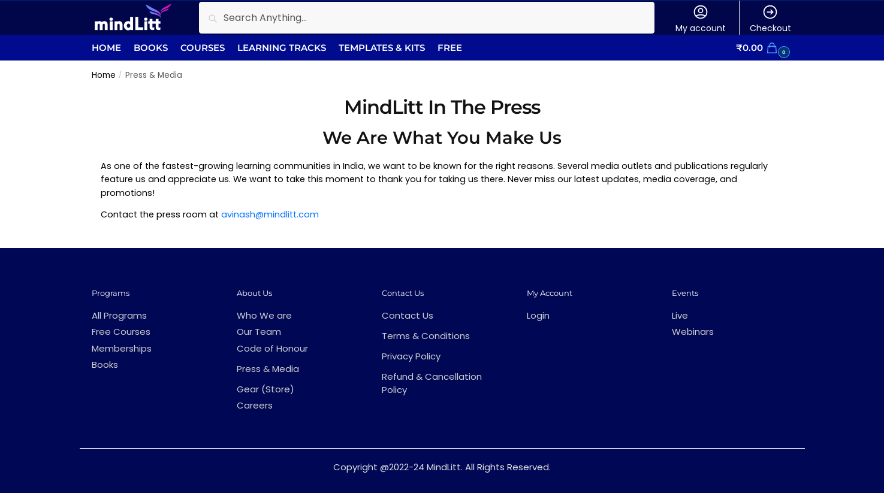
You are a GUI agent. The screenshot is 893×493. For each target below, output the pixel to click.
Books (105, 364)
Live (680, 315)
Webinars (693, 331)
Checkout (770, 19)
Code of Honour (272, 348)
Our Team (259, 331)
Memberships (122, 348)
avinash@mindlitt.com (270, 214)
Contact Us (407, 315)
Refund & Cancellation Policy (432, 383)
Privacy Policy (411, 356)
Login (538, 315)
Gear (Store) (265, 389)
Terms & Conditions (426, 335)
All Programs (119, 315)
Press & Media (268, 368)
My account (700, 19)
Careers (255, 405)
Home (104, 75)
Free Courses (121, 331)
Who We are (264, 315)
